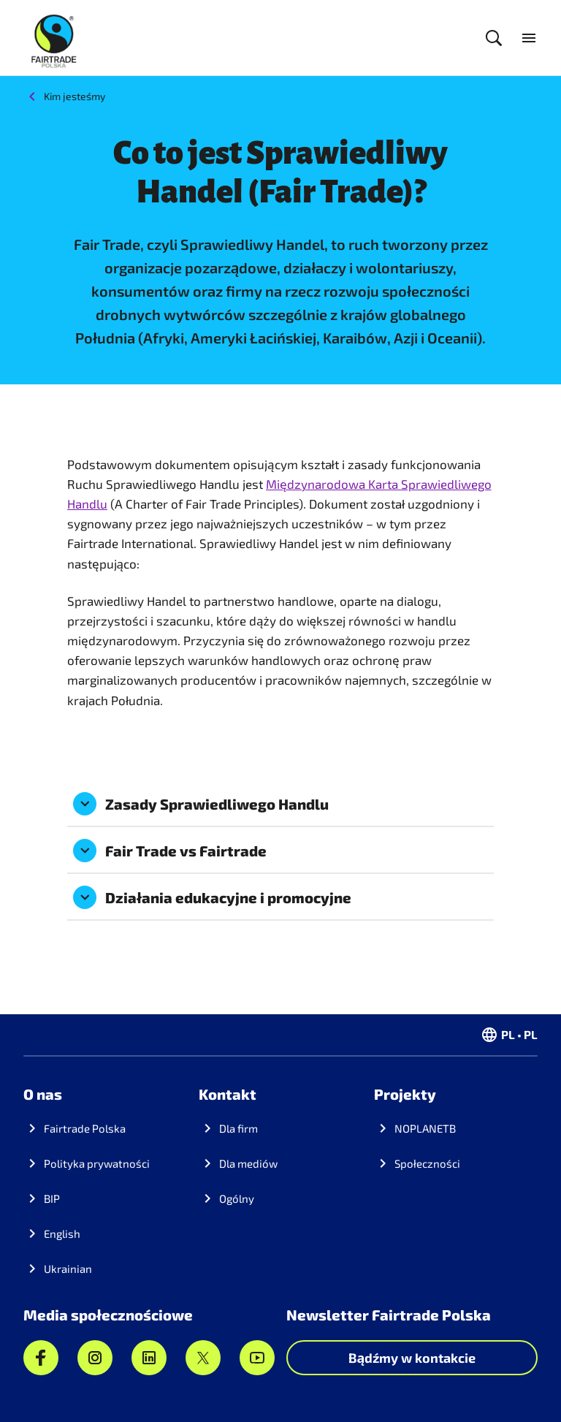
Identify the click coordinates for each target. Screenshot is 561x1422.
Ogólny (236, 1198)
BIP (52, 1198)
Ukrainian (68, 1268)
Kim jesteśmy (74, 96)
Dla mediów (248, 1163)
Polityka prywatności (97, 1163)
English (62, 1233)
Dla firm (238, 1128)
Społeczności (427, 1163)
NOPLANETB (425, 1128)
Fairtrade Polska (85, 1128)
